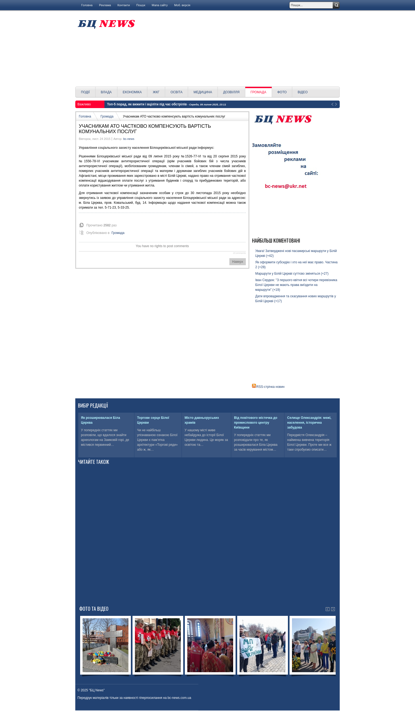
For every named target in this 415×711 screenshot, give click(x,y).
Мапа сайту (160, 5)
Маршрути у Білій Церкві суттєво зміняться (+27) (291, 273)
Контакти (123, 5)
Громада (107, 116)
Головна (87, 5)
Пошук (140, 5)
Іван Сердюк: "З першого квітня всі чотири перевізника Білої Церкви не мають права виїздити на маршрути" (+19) (296, 285)
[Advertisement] (239, 49)
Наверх (237, 262)
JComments (239, 253)
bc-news (128, 138)
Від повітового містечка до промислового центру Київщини (255, 422)
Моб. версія (182, 5)
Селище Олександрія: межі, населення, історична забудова (309, 422)
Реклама (105, 5)
